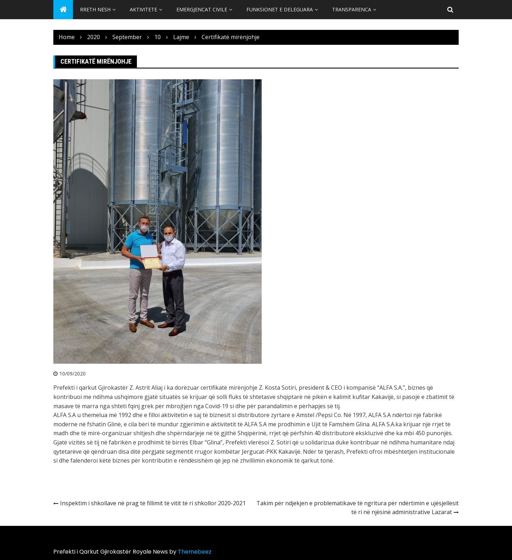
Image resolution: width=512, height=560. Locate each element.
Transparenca (351, 9)
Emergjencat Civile (201, 9)
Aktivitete (143, 9)
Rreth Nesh (95, 9)
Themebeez (195, 552)
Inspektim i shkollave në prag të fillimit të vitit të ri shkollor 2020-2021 (153, 503)
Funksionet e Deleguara (279, 9)
